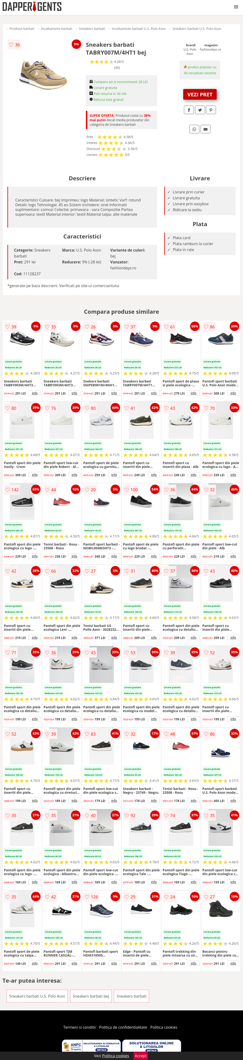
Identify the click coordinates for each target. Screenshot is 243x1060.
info (34, 393)
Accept (141, 1055)
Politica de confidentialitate (123, 1027)
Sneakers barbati (92, 28)
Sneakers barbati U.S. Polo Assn (196, 28)
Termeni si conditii (79, 1027)
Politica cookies (164, 1027)
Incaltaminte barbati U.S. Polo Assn (139, 28)
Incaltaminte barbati (56, 28)
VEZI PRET (200, 94)
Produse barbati (21, 28)
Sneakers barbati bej (91, 996)
